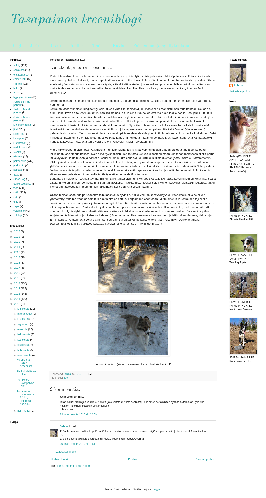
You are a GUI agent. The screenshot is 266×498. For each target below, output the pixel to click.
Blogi (16, 46)
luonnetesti (19, 143)
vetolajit (17, 215)
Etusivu (132, 459)
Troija (98, 46)
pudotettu (18, 165)
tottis (16, 192)
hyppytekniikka (22, 97)
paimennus (19, 161)
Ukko (56, 46)
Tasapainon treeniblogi (76, 19)
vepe (16, 206)
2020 (17, 252)
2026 (17, 231)
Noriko (17, 152)
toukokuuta (24, 344)
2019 (17, 257)
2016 (17, 273)
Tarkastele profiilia (240, 91)
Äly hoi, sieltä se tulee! (26, 373)
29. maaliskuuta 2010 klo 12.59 (78, 414)
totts (15, 197)
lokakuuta (23, 318)
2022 (17, 241)
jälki (15, 129)
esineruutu (19, 79)
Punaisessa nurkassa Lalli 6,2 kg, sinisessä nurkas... (26, 398)
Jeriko (36, 46)
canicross (19, 70)
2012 (17, 293)
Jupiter (76, 46)
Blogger (156, 489)
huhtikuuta (23, 350)
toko (66, 377)
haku (16, 88)
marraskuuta (25, 313)
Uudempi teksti (59, 459)
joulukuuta (23, 308)
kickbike (18, 133)
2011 (17, 299)
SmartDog (19, 179)
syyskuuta (23, 324)
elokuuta (22, 329)
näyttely (17, 156)
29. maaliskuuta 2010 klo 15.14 (78, 443)
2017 (17, 267)
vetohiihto (19, 210)
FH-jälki (17, 83)
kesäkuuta (23, 339)
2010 (17, 304)
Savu (16, 174)
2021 (17, 247)
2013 (17, 288)
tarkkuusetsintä (22, 183)
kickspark (18, 138)
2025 (17, 236)
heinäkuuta (24, 334)
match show (20, 147)
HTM (16, 92)
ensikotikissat (21, 74)
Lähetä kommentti (65, 451)
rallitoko (17, 170)
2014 (17, 283)
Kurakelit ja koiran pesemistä (24, 363)
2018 (17, 262)
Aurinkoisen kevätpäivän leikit (25, 383)
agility (16, 65)
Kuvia (118, 46)
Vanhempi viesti (205, 459)
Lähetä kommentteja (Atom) (73, 465)
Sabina (64, 426)
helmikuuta (24, 410)
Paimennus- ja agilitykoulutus (161, 46)
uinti (15, 201)
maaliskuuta (24, 355)
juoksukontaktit (22, 124)
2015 (17, 278)
